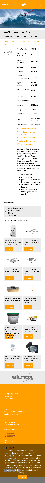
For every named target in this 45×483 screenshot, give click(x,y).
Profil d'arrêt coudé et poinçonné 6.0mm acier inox (12, 271)
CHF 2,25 (9, 249)
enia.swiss (8, 396)
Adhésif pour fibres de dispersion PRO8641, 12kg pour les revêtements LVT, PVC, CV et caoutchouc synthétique (12, 332)
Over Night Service (11, 425)
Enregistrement (10, 422)
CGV (5, 409)
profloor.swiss (9, 401)
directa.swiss (9, 398)
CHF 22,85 (28, 278)
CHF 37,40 (9, 307)
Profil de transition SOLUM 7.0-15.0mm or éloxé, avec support (31, 329)
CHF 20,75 (9, 278)
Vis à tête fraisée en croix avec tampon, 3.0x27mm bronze (30, 300)
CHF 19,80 (28, 249)
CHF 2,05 (28, 307)
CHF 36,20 (28, 366)
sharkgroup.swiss (11, 393)
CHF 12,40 (9, 366)
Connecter (35, 124)
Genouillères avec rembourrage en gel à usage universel (31, 359)
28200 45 (12, 215)
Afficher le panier (26, 144)
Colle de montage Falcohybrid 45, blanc (15, 210)
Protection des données (13, 411)
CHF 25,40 (28, 336)
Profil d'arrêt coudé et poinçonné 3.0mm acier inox (31, 242)
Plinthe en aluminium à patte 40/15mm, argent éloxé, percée (12, 359)
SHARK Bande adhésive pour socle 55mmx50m (12, 299)
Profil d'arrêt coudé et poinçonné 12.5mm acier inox (32, 271)
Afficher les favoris (27, 141)
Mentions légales (11, 414)
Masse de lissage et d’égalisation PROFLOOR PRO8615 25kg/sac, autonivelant (13, 243)
